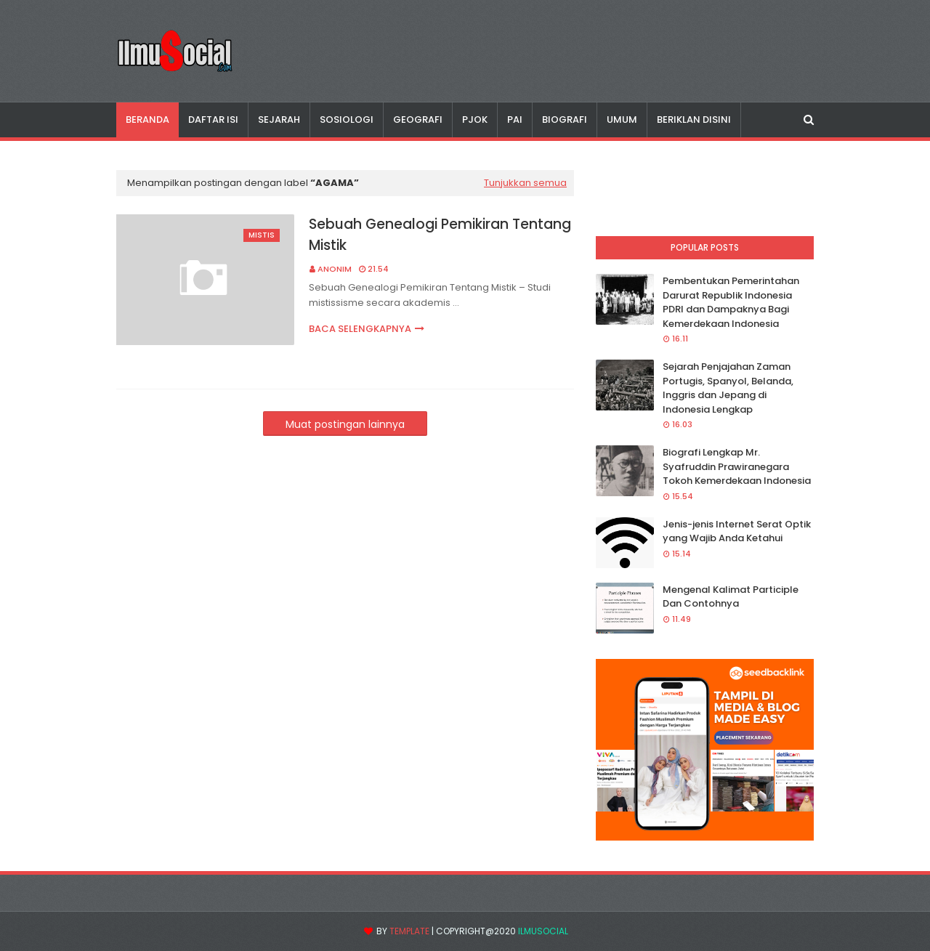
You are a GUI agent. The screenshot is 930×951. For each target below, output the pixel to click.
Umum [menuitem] (622, 119)
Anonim (335, 269)
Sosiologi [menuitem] (346, 119)
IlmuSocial (543, 931)
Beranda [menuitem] (147, 119)
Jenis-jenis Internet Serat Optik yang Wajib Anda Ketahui (737, 531)
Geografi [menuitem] (417, 119)
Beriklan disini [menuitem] (694, 119)
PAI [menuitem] (514, 119)
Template (409, 931)
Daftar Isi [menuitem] (213, 119)
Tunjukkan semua (525, 183)
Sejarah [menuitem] (279, 119)
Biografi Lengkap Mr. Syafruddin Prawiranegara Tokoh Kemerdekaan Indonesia (737, 466)
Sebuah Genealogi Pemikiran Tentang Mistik (440, 234)
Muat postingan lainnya (345, 424)
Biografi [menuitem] (564, 119)
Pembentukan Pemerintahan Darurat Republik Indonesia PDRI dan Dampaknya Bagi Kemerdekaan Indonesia (731, 302)
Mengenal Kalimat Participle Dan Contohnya (730, 597)
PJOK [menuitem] (475, 119)
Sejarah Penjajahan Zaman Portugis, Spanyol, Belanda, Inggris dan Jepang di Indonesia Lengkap (728, 388)
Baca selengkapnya (360, 329)
